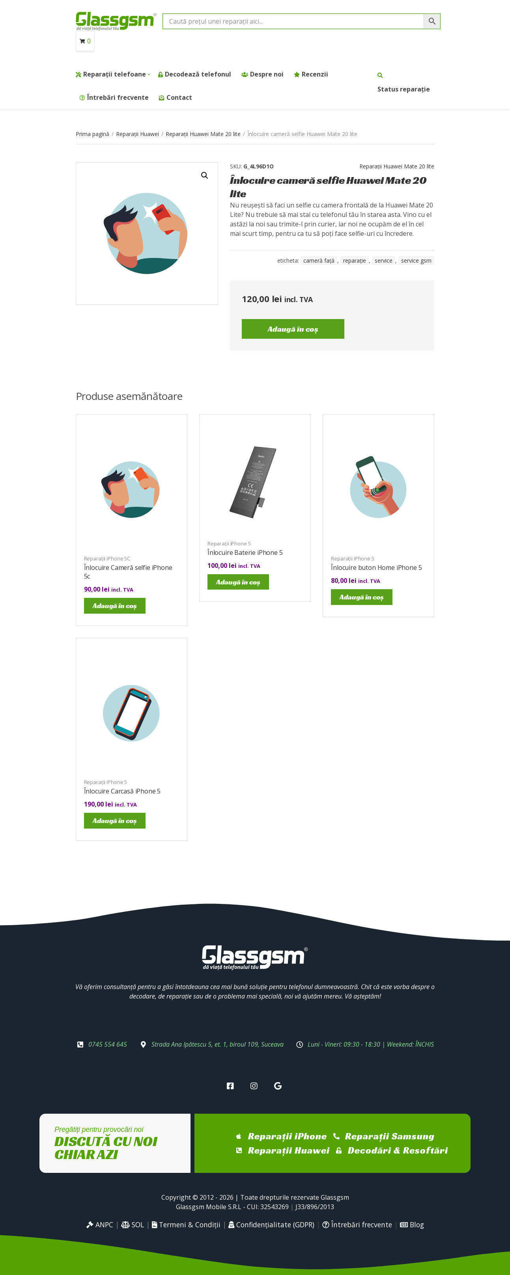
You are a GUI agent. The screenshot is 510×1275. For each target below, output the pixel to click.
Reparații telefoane (114, 74)
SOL (132, 1224)
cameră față (318, 260)
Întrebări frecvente (118, 97)
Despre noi (267, 74)
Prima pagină (92, 134)
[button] (205, 175)
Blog (412, 1224)
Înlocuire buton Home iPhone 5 (376, 567)
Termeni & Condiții (186, 1224)
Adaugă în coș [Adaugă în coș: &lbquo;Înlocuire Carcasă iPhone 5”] (115, 820)
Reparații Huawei (137, 134)
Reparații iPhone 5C (107, 558)
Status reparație (403, 89)
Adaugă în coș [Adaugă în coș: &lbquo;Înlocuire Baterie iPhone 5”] (238, 581)
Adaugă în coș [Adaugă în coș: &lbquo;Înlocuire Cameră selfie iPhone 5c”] (115, 605)
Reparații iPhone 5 (229, 543)
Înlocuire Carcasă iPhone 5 (122, 791)
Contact (179, 97)
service (383, 260)
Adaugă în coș (293, 329)
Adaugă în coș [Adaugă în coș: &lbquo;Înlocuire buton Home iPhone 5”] (362, 596)
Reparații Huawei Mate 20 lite (203, 134)
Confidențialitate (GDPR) (271, 1224)
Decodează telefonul (198, 74)
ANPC (99, 1224)
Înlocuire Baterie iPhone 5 (245, 552)
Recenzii (315, 74)
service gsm (416, 260)
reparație (354, 260)
